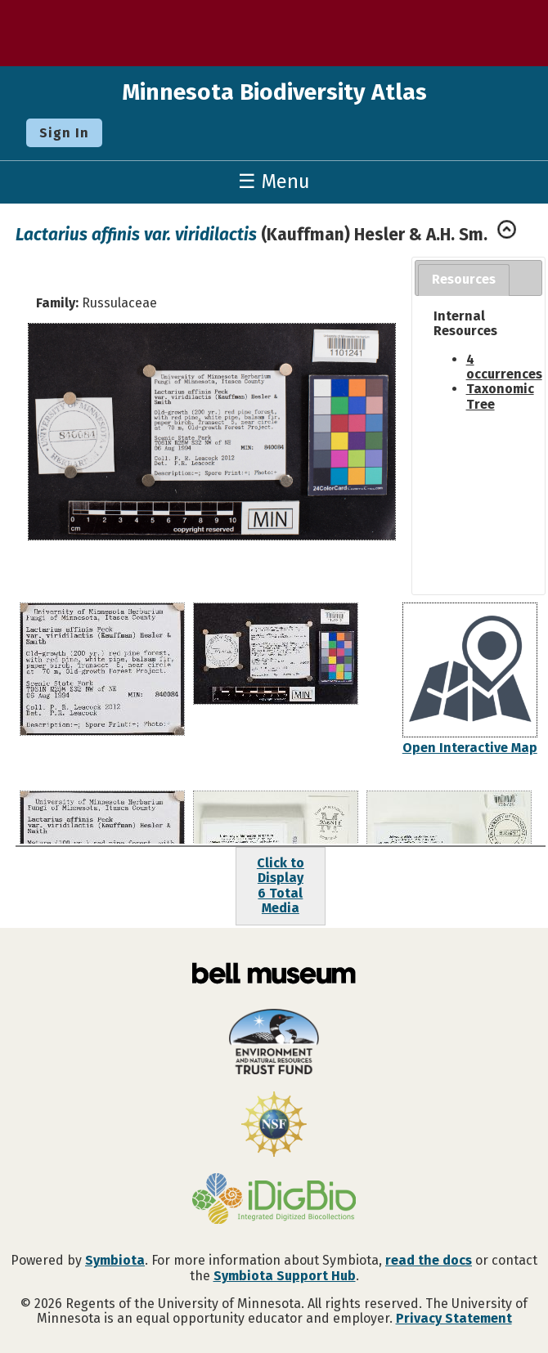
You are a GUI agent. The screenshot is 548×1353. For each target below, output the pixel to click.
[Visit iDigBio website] (274, 1200)
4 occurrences (504, 367)
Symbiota (115, 1260)
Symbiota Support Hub (284, 1276)
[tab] (464, 280)
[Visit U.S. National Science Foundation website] (274, 1125)
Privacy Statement (454, 1318)
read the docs (428, 1260)
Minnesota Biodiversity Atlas (274, 91)
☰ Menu (274, 181)
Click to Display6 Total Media (280, 885)
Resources (464, 279)
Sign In (64, 133)
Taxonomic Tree (500, 396)
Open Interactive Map (469, 747)
